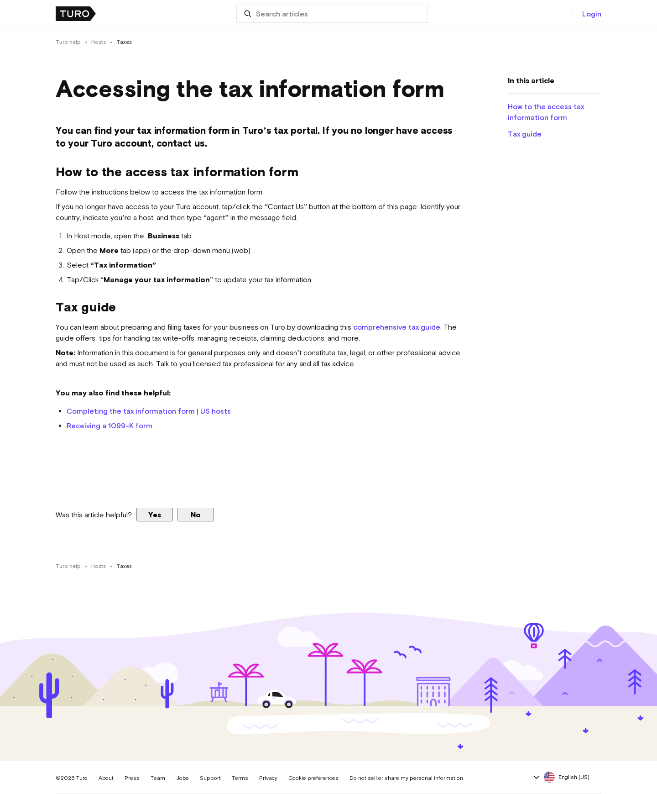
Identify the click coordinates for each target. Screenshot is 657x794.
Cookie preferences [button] (313, 778)
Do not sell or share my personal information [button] (406, 778)
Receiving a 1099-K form (109, 425)
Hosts (98, 42)
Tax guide (525, 134)
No (196, 514)
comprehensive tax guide (396, 327)
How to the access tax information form (546, 111)
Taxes (124, 42)
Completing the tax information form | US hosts (149, 411)
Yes (154, 514)
